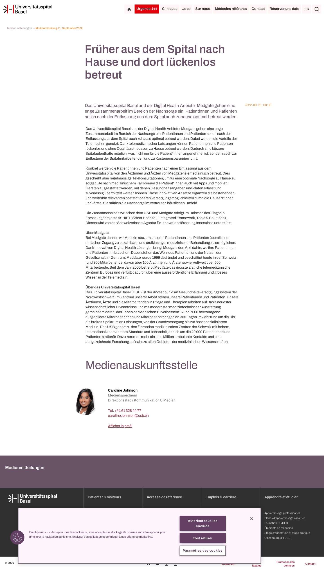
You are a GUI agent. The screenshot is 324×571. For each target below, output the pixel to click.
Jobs (186, 9)
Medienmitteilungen (19, 28)
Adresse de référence (164, 497)
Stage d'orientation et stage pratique (287, 533)
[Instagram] (166, 564)
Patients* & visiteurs (104, 497)
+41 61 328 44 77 (128, 410)
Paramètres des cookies (203, 550)
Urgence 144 (146, 9)
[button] (17, 537)
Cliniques (170, 9)
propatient (228, 563)
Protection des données (286, 563)
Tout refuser (203, 538)
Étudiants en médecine (278, 528)
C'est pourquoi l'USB (277, 537)
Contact (258, 9)
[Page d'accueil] (27, 9)
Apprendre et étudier (281, 497)
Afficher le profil (120, 426)
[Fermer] (251, 519)
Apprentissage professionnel (282, 513)
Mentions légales (255, 563)
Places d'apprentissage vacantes (284, 518)
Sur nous (202, 9)
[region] (139, 536)
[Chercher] (316, 9)
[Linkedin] (175, 564)
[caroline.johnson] (128, 415)
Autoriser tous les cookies (202, 523)
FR (306, 9)
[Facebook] (148, 564)
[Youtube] (157, 564)
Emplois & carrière (220, 497)
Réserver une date (284, 9)
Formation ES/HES (276, 523)
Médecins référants (231, 9)
